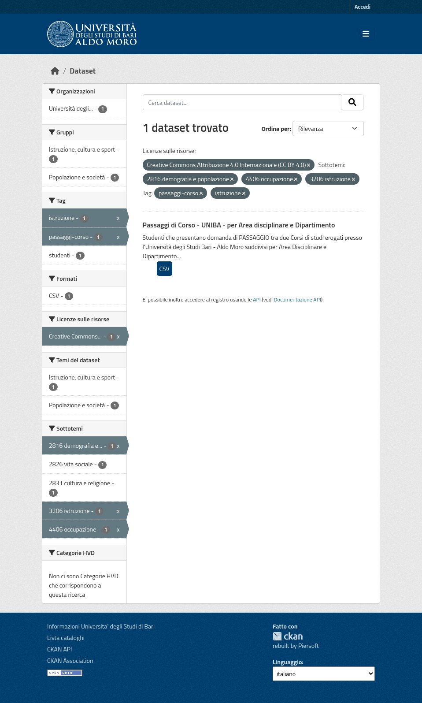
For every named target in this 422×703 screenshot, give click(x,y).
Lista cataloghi (66, 637)
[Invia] (352, 102)
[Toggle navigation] (366, 34)
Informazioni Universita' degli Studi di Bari (101, 626)
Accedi (362, 6)
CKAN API (59, 649)
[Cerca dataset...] (242, 102)
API (257, 299)
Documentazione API (297, 299)
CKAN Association (70, 660)
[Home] (55, 71)
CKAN (288, 636)
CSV (164, 268)
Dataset (83, 71)
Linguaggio (287, 661)
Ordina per (276, 128)
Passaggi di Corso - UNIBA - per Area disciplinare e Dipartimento (239, 224)
